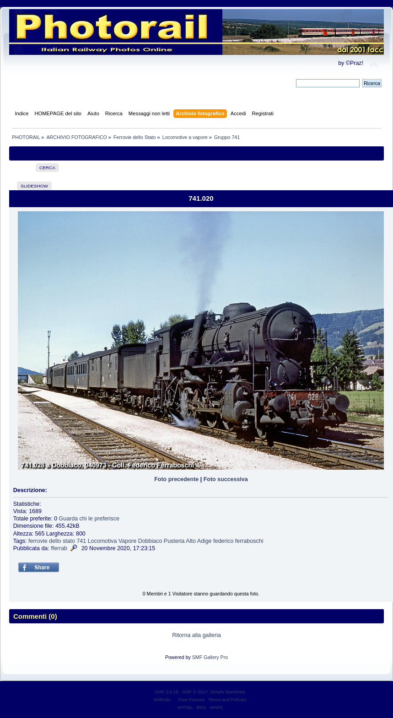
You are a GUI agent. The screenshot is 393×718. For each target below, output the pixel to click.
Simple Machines (227, 691)
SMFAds (162, 699)
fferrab (59, 548)
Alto (191, 541)
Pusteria (174, 541)
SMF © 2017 (195, 691)
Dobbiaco (150, 541)
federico (223, 541)
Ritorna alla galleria (196, 635)
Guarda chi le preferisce (89, 518)
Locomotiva (102, 541)
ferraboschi (249, 541)
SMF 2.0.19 (166, 691)
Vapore (127, 541)
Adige (204, 541)
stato (69, 541)
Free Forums (191, 699)
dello (55, 541)
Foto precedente (176, 479)
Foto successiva (226, 479)
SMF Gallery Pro (210, 657)
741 (81, 541)
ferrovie (38, 541)
